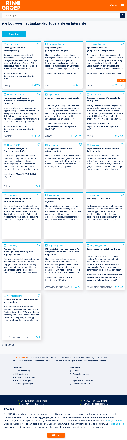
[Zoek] (122, 15)
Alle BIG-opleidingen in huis (34, 404)
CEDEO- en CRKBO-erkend (95, 401)
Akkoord (56, 435)
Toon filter (14, 34)
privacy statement (114, 420)
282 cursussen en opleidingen (34, 401)
